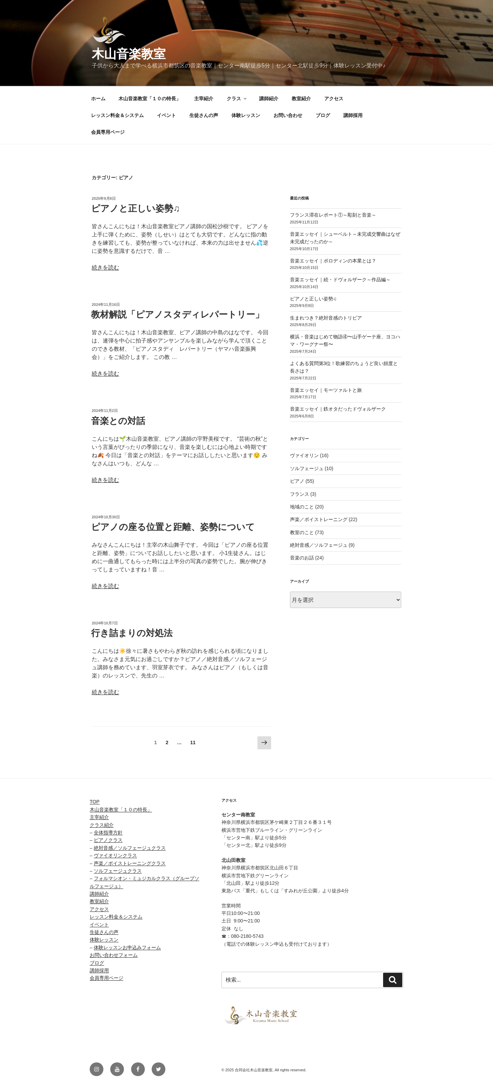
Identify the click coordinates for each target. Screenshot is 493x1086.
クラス (237, 98)
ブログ (323, 115)
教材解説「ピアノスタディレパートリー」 (177, 314)
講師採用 (353, 115)
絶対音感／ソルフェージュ (318, 545)
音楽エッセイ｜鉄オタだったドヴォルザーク (338, 409)
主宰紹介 (203, 98)
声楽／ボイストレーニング (318, 519)
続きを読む (105, 267)
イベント (166, 115)
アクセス (333, 98)
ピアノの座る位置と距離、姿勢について (173, 527)
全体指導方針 (108, 832)
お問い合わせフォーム (114, 955)
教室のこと (302, 532)
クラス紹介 (102, 825)
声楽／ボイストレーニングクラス (130, 863)
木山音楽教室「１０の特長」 (149, 98)
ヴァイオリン (304, 455)
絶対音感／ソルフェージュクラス (130, 848)
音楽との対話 (118, 421)
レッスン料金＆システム (117, 115)
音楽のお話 (302, 557)
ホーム (98, 98)
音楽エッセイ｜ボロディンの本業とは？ (333, 260)
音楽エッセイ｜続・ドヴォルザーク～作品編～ (340, 279)
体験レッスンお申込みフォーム (127, 947)
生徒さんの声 (203, 115)
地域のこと (302, 506)
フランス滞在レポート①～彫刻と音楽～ (333, 215)
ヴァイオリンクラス (115, 855)
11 (193, 744)
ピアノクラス (108, 840)
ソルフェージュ (307, 468)
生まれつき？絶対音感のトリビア (326, 318)
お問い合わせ (288, 115)
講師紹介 (268, 98)
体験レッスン (245, 115)
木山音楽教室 (129, 54)
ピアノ (297, 481)
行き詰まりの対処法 (132, 633)
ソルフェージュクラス (118, 871)
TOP (95, 801)
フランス (299, 494)
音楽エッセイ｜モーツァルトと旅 (326, 390)
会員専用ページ (108, 132)
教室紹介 (301, 98)
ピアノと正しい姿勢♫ (135, 208)
